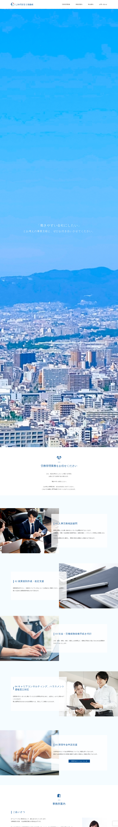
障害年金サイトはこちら (78, 761)
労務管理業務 (66, 4)
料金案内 (90, 4)
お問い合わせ (103, 4)
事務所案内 (79, 4)
